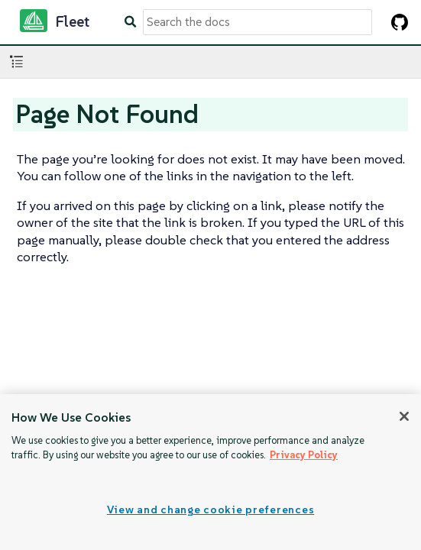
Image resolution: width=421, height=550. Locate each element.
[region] (210, 472)
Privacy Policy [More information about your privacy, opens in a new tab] (304, 454)
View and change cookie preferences (210, 509)
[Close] (404, 416)
